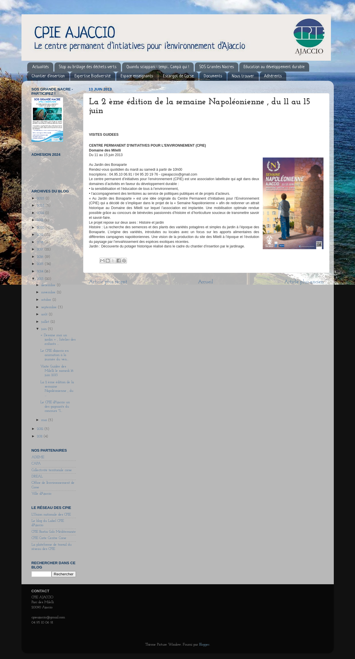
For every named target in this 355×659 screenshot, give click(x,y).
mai (44, 420)
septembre (49, 307)
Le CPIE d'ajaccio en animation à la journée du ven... (54, 355)
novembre (49, 292)
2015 (41, 264)
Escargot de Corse (178, 76)
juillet (45, 322)
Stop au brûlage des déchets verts (87, 67)
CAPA (36, 463)
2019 (40, 235)
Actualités (40, 67)
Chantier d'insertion (48, 76)
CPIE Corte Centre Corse (49, 538)
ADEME (38, 457)
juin (44, 329)
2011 (40, 436)
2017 (40, 249)
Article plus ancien (304, 282)
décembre (49, 285)
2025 (41, 198)
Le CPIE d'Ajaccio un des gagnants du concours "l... (55, 407)
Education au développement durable (274, 67)
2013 (41, 279)
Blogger (204, 644)
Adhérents (273, 76)
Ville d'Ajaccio (41, 493)
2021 (40, 220)
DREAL (37, 476)
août (45, 314)
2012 (40, 429)
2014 (40, 271)
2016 (41, 257)
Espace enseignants (137, 76)
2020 (41, 227)
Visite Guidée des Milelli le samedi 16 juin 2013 (57, 371)
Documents (213, 76)
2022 (41, 213)
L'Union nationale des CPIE (51, 514)
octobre (46, 300)
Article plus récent (108, 282)
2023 (41, 205)
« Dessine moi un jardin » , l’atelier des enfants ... (58, 340)
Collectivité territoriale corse (52, 470)
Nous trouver (243, 76)
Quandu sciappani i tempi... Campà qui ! (157, 67)
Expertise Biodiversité (92, 76)
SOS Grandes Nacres (216, 67)
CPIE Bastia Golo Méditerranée (54, 532)
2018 (40, 242)
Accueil (205, 282)
